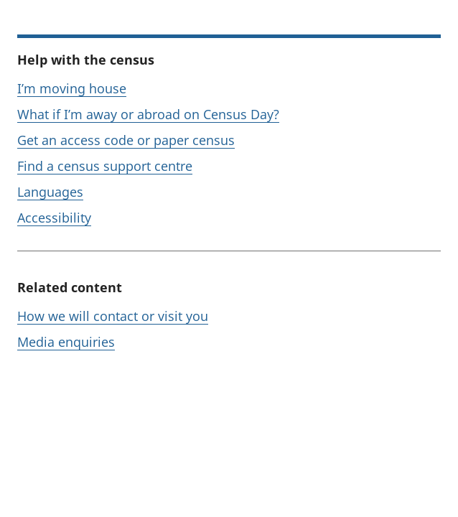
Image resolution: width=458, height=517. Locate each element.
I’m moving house (71, 88)
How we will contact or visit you (112, 316)
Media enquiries (66, 341)
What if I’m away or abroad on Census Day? (148, 114)
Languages (50, 191)
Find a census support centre (104, 165)
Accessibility (54, 217)
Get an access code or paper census (126, 140)
